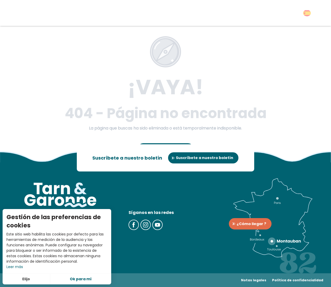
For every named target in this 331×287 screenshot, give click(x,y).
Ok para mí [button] (81, 279)
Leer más (14, 266)
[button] (307, 13)
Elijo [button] (26, 279)
